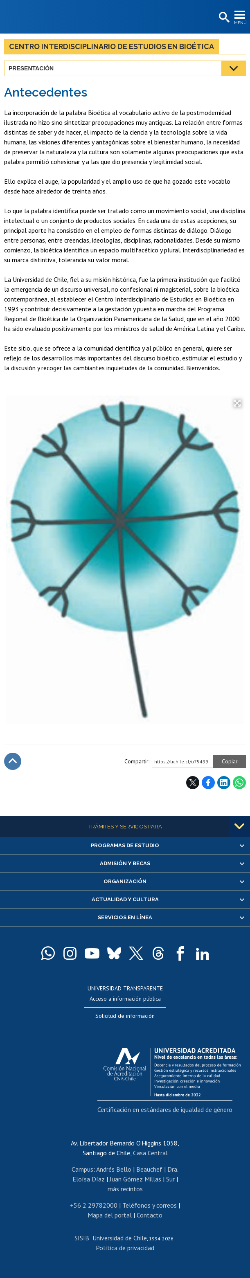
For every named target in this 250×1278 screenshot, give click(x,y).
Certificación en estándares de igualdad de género (164, 1109)
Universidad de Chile (119, 1238)
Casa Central (150, 1153)
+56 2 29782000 (93, 1205)
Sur (170, 1179)
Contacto (149, 1215)
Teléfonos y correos (149, 1205)
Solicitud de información (125, 1015)
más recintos (125, 1189)
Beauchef (149, 1169)
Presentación (31, 68)
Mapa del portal (110, 1215)
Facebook (208, 782)
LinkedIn (223, 782)
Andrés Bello (113, 1169)
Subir (12, 761)
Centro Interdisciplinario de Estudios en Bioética (111, 46)
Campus (82, 1169)
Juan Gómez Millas (135, 1179)
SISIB (81, 1238)
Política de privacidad (125, 1248)
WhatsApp (239, 782)
